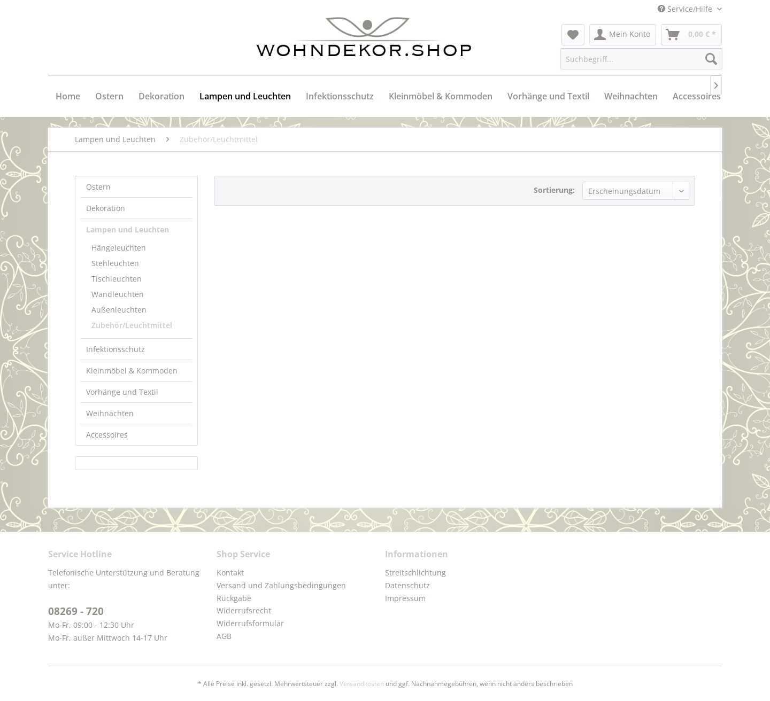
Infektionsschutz (115, 349)
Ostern (98, 187)
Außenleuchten (119, 310)
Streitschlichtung (415, 572)
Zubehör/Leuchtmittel (131, 325)
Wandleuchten (117, 294)
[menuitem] (572, 34)
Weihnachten (110, 413)
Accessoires (107, 435)
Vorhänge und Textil (122, 392)
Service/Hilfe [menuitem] (686, 9)
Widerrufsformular (250, 623)
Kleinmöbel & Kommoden (132, 370)
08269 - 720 (76, 611)
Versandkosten (362, 683)
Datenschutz (407, 585)
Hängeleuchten (118, 248)
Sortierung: (554, 190)
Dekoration (105, 208)
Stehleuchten (115, 263)
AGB (224, 636)
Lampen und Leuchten (127, 229)
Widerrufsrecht (244, 610)
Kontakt (230, 572)
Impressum (405, 598)
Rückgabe (234, 598)
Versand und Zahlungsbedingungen (281, 585)
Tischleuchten (116, 279)
